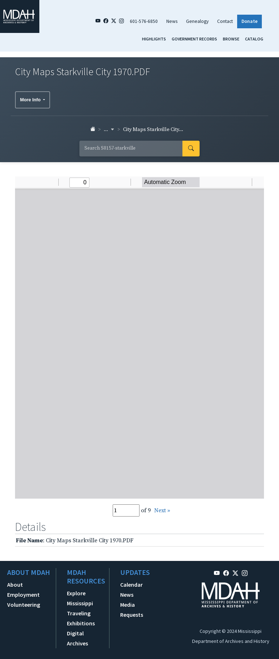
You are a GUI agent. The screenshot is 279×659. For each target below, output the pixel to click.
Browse (231, 39)
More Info (31, 99)
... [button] (109, 129)
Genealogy (197, 21)
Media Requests (131, 609)
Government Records (194, 39)
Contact (225, 21)
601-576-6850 (144, 21)
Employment (23, 594)
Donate (249, 21)
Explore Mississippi (80, 598)
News (171, 21)
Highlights (154, 39)
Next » (162, 510)
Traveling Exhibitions (81, 618)
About (15, 584)
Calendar (131, 584)
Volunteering (23, 604)
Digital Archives (77, 638)
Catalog (254, 39)
